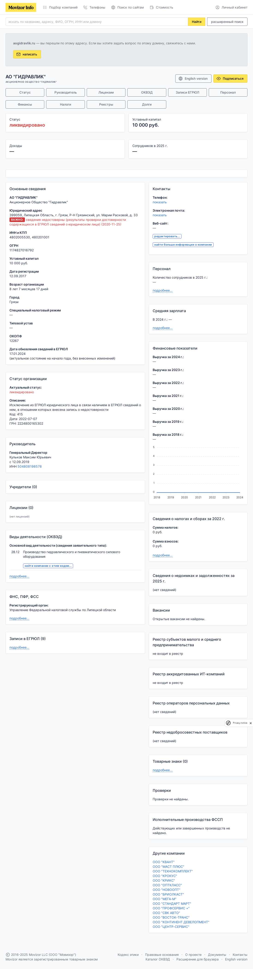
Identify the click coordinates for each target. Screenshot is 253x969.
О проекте (193, 955)
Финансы (25, 104)
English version (193, 78)
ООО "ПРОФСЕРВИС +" (171, 908)
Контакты (240, 955)
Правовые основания (162, 955)
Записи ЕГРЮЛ (187, 92)
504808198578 (30, 466)
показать (160, 202)
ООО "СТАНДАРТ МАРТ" (172, 903)
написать (26, 54)
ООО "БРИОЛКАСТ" (168, 894)
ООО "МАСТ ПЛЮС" (168, 866)
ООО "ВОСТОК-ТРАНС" (171, 917)
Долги (147, 104)
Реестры (106, 104)
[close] (251, 723)
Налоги (65, 104)
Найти (196, 22)
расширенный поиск (227, 22)
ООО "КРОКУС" (165, 876)
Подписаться (230, 78)
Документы (217, 955)
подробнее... (19, 576)
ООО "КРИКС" (164, 880)
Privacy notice (240, 723)
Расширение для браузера (197, 959)
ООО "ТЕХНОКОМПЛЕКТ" (173, 871)
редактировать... (167, 236)
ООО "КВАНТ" (164, 862)
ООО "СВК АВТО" (166, 913)
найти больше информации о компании (183, 244)
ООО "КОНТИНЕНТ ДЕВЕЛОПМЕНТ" (181, 922)
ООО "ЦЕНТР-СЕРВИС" (171, 927)
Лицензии (106, 92)
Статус (25, 92)
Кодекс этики (128, 955)
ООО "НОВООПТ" (166, 890)
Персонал (228, 92)
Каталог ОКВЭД (158, 959)
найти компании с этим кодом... (48, 565)
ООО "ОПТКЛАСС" (167, 885)
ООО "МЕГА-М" (164, 899)
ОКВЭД (147, 92)
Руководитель (65, 92)
